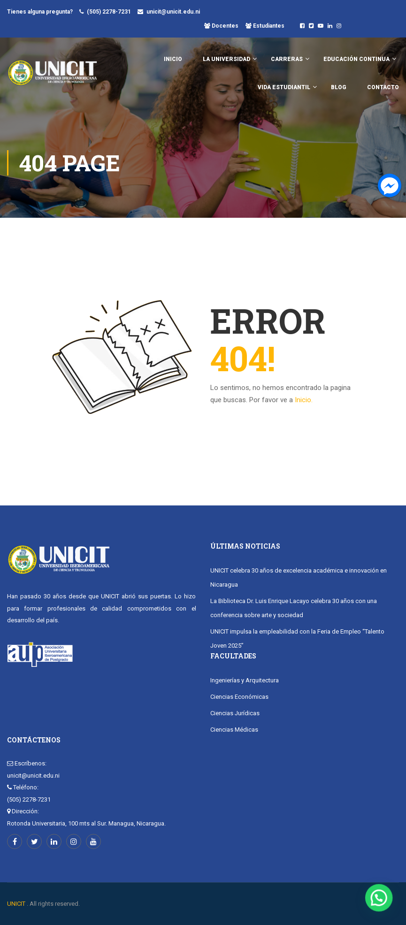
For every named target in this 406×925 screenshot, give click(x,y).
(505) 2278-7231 (109, 11)
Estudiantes (268, 26)
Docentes (224, 26)
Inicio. (304, 400)
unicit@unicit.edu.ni (173, 11)
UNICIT (16, 903)
